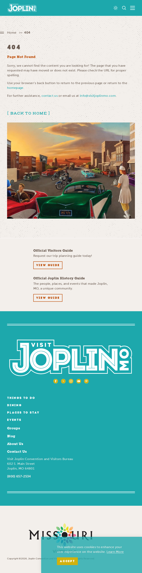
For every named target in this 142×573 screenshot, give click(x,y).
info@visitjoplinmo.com (98, 96)
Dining (14, 405)
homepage (15, 88)
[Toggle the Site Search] (124, 8)
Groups (13, 428)
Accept (67, 561)
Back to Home (28, 113)
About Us (15, 444)
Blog (11, 436)
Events (14, 420)
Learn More (115, 552)
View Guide (48, 265)
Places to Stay (23, 412)
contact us (50, 96)
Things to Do (21, 398)
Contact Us (17, 451)
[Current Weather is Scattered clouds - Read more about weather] (115, 8)
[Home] (22, 8)
